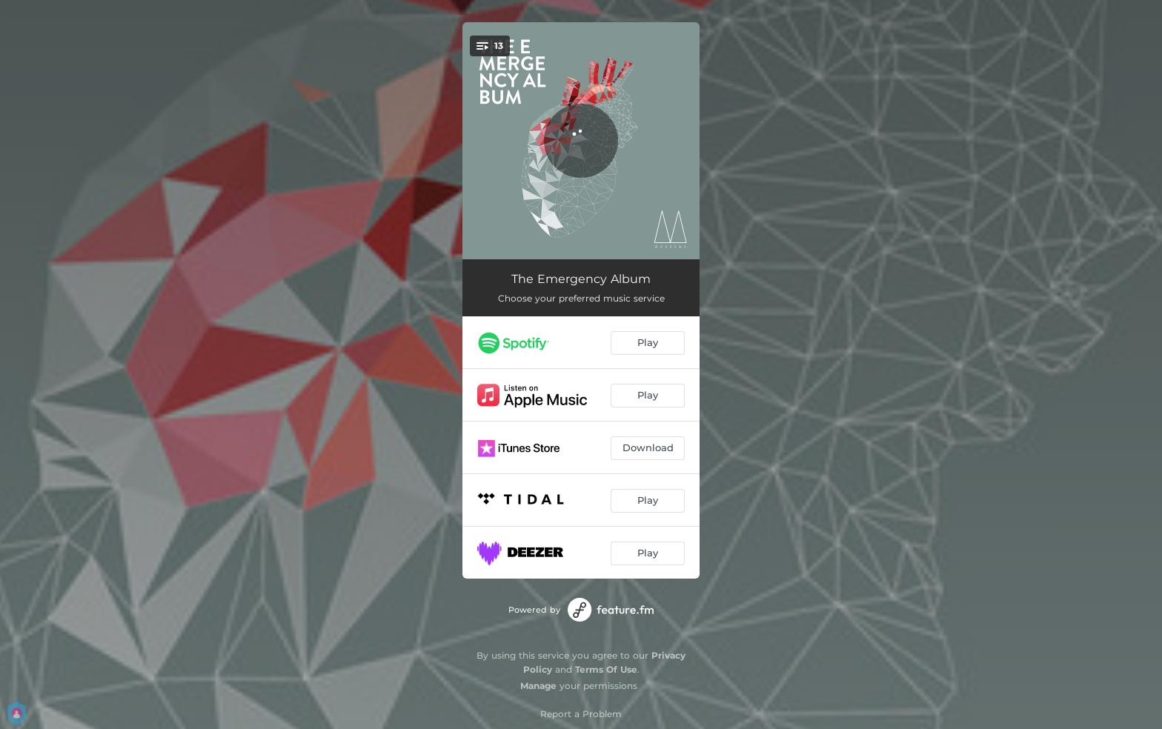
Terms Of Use (606, 669)
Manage (538, 685)
